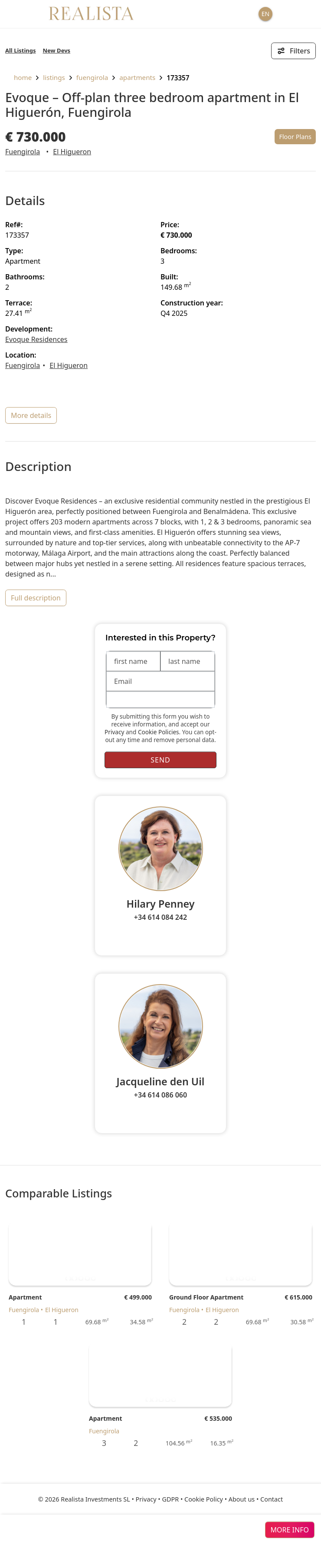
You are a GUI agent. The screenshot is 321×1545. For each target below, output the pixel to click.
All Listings (20, 50)
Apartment (25, 1297)
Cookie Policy (203, 1499)
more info (290, 1530)
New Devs (57, 50)
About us (242, 1499)
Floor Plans (295, 137)
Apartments (137, 77)
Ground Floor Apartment (206, 1297)
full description (36, 598)
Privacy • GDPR (157, 1499)
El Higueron (72, 151)
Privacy (114, 732)
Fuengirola (92, 77)
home (18, 77)
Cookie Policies (158, 732)
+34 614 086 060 (160, 1095)
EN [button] (265, 14)
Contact (271, 1499)
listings (54, 77)
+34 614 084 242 (160, 917)
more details (31, 415)
